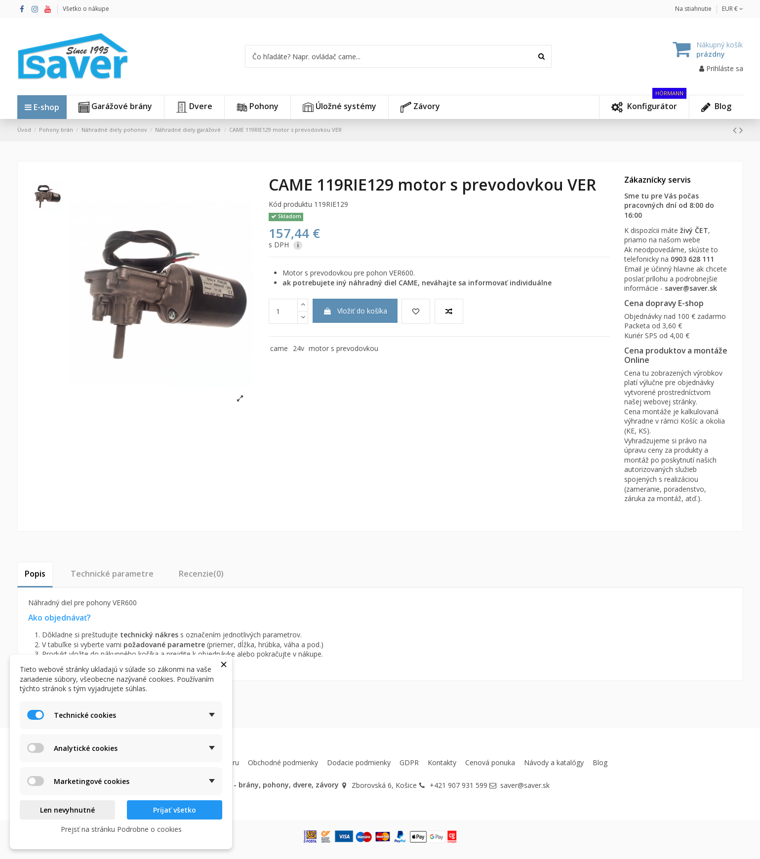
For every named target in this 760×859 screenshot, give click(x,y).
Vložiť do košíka (355, 310)
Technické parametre (112, 573)
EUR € (732, 8)
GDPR (409, 762)
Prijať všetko (174, 810)
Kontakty (442, 762)
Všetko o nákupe (86, 8)
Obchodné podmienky (283, 762)
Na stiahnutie (693, 8)
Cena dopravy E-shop (664, 303)
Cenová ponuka (490, 762)
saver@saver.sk (691, 288)
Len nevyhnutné (67, 810)
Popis (35, 573)
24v (298, 348)
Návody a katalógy (554, 762)
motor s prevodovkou (343, 348)
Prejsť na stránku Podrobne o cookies (121, 829)
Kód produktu (290, 204)
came (279, 348)
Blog (600, 762)
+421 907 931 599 (458, 785)
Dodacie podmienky (359, 762)
